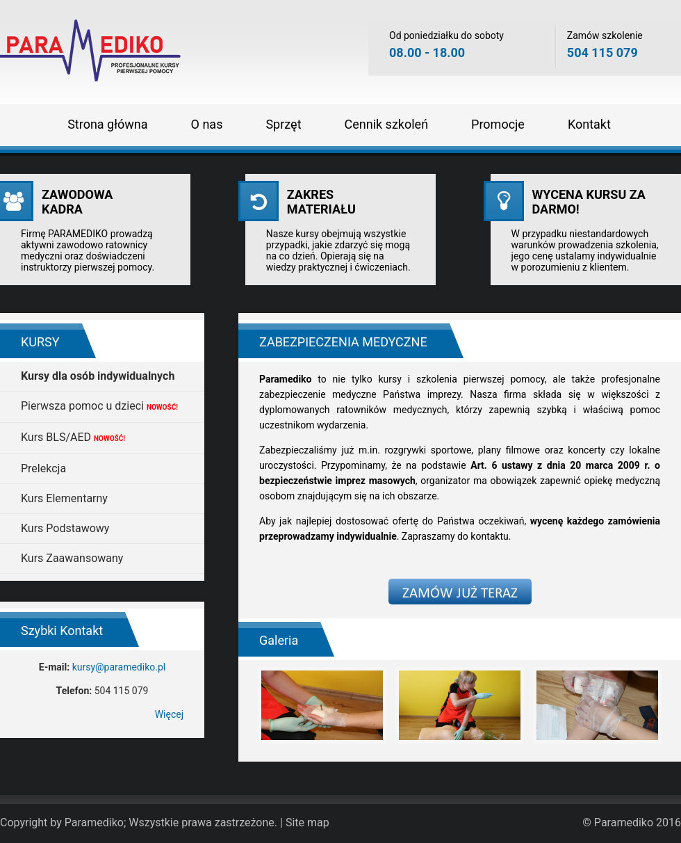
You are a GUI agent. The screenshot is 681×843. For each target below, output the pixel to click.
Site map (307, 822)
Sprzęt (283, 124)
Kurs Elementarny (64, 498)
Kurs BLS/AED (73, 437)
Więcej (169, 714)
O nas (207, 124)
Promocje (498, 124)
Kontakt (589, 124)
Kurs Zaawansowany (72, 558)
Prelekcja (43, 468)
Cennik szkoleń (387, 124)
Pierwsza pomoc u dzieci (99, 405)
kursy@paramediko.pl (119, 667)
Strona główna (107, 124)
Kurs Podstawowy (65, 528)
